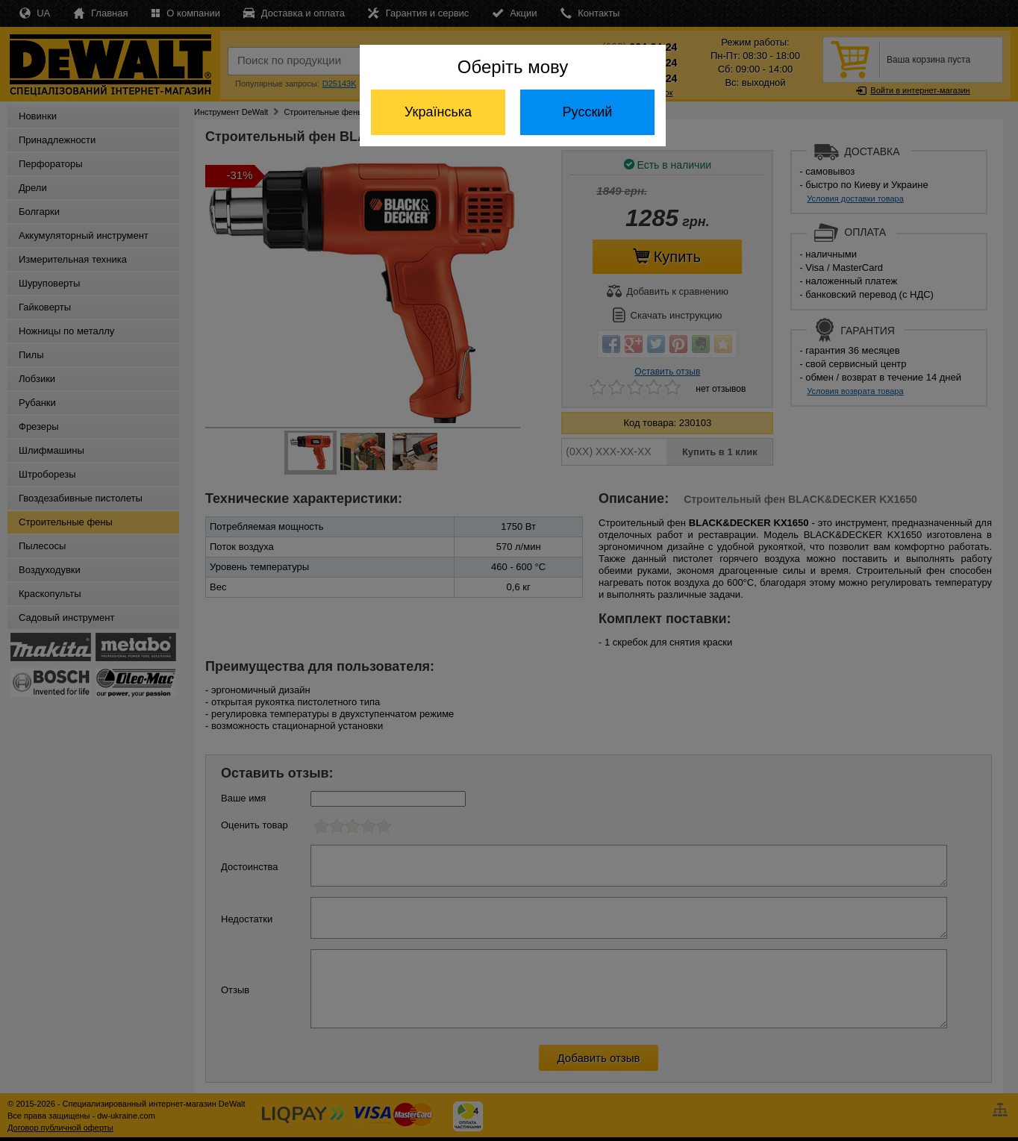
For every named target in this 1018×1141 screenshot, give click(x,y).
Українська (438, 111)
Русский (588, 111)
